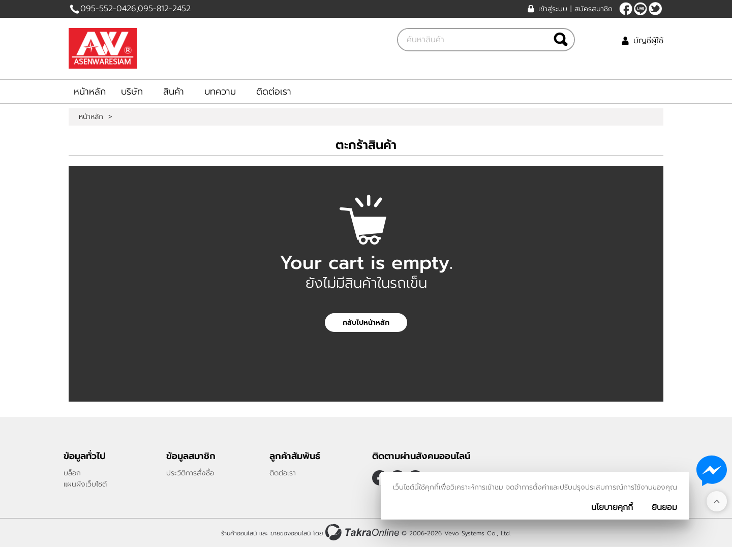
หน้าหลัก (90, 91)
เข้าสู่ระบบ (552, 9)
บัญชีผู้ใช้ (648, 41)
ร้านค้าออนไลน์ (239, 533)
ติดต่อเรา (273, 91)
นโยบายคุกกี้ (612, 507)
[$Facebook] (625, 8)
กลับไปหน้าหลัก (366, 322)
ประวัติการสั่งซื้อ (190, 473)
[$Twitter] (655, 8)
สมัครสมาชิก (593, 9)
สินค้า (173, 91)
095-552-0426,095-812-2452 (135, 9)
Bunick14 (640, 8)
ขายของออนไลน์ (290, 533)
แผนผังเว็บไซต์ (85, 484)
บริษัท (132, 91)
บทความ (220, 91)
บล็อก (72, 473)
